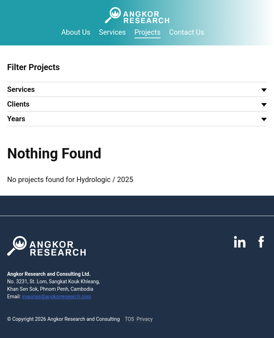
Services (112, 32)
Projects (148, 32)
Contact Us (186, 32)
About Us (76, 32)
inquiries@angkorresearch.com (56, 296)
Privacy (145, 319)
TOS (129, 319)
